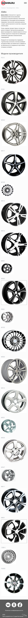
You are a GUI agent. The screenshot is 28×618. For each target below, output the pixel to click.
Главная (3, 8)
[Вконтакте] (9, 605)
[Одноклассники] (15, 605)
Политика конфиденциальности (14, 610)
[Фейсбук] (20, 605)
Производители (10, 8)
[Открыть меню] (25, 2)
